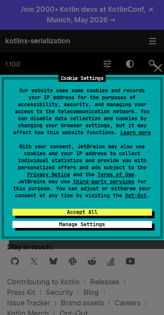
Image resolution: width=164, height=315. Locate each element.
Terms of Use (116, 174)
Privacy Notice (48, 174)
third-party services (103, 181)
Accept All (82, 212)
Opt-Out (136, 195)
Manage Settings (82, 224)
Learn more (135, 132)
